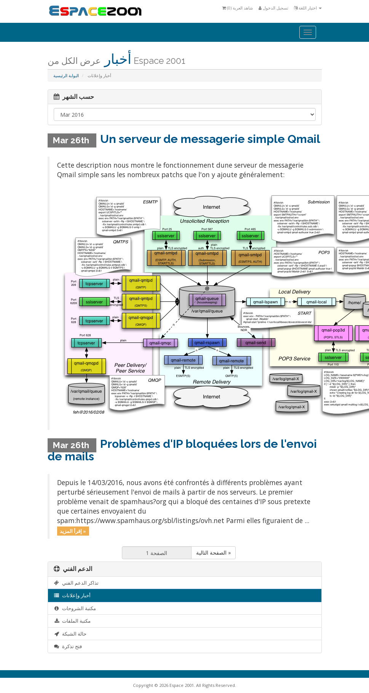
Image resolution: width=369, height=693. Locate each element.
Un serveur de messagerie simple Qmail (210, 139)
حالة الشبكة (70, 633)
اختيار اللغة (308, 8)
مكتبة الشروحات (75, 608)
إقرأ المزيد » (73, 530)
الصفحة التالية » (213, 552)
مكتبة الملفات (72, 620)
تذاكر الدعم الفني (76, 582)
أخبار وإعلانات (72, 595)
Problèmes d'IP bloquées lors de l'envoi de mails (182, 450)
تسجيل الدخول (273, 8)
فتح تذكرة (68, 646)
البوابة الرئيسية (66, 75)
